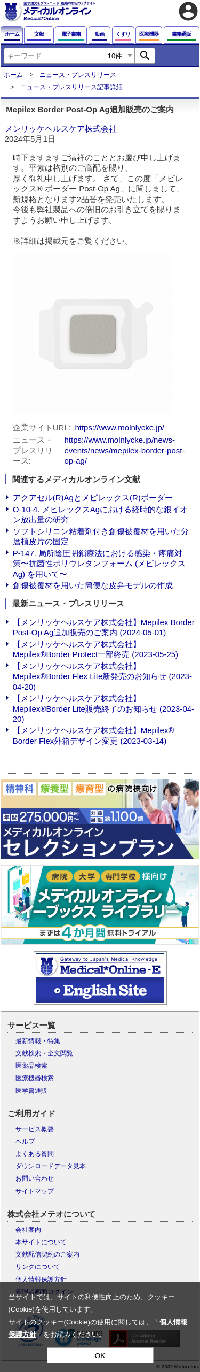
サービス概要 (34, 1129)
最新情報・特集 (37, 1041)
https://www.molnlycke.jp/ (119, 427)
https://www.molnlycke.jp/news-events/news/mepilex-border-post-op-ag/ (125, 450)
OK (100, 1356)
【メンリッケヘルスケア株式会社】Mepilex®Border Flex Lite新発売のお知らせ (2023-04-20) (102, 676)
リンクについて (37, 1266)
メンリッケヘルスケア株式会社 (61, 128)
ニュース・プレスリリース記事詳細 (71, 87)
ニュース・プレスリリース (77, 75)
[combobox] (52, 56)
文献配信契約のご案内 (47, 1254)
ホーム (13, 75)
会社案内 (28, 1230)
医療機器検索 (34, 1078)
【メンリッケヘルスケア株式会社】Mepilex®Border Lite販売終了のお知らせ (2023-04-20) (103, 708)
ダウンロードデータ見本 (50, 1166)
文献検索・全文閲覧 (44, 1053)
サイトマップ (34, 1191)
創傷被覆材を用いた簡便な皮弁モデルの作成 (93, 585)
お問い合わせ (34, 1178)
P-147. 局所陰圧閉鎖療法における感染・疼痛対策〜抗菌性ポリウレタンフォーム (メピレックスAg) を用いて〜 (99, 564)
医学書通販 (31, 1090)
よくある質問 (34, 1154)
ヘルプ (25, 1141)
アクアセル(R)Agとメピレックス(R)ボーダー (93, 497)
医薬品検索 (31, 1065)
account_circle (188, 11)
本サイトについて (41, 1242)
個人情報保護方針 (41, 1279)
